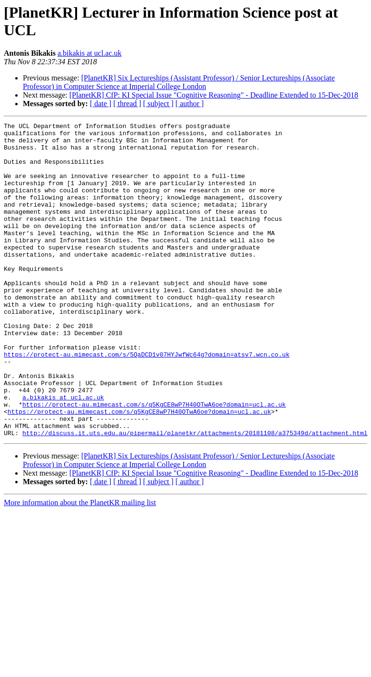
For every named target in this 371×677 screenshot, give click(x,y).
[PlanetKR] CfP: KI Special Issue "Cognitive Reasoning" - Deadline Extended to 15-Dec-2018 (213, 95)
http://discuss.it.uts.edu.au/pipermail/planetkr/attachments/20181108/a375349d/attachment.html (194, 495)
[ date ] (100, 104)
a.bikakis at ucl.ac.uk (90, 53)
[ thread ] (127, 104)
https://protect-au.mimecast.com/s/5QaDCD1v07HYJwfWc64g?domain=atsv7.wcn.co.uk (147, 401)
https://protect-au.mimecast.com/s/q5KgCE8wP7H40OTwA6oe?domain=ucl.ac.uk (154, 461)
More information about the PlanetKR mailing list (80, 565)
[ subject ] (158, 104)
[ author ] (190, 104)
